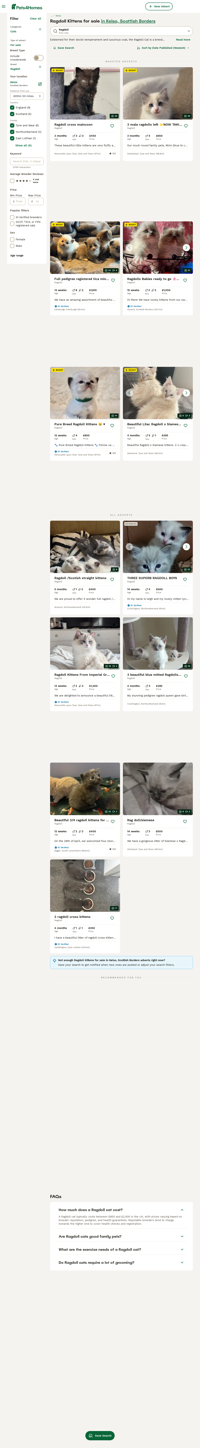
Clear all (35, 80)
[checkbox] (12, 170)
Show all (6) (23, 312)
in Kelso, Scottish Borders (128, 83)
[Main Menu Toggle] (3, 6)
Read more (183, 101)
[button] (158, 252)
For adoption (21, 122)
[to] (38, 368)
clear (38, 153)
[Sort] (163, 110)
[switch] (39, 145)
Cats (14, 97)
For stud (18, 130)
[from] (20, 368)
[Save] (112, 188)
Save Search (63, 110)
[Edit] (40, 250)
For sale (18, 113)
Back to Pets (19, 88)
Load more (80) (31, 235)
